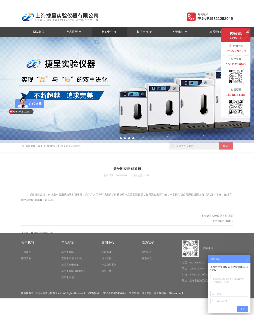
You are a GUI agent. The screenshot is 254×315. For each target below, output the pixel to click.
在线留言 (212, 3)
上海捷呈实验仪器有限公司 (50, 3)
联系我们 (226, 3)
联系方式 (147, 240)
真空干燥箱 (67, 234)
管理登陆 (134, 275)
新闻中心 (107, 31)
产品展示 (72, 31)
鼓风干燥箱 (67, 259)
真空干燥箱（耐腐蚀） (73, 253)
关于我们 (177, 31)
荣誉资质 (26, 240)
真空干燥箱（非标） (72, 240)
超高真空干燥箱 (70, 247)
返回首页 (199, 3)
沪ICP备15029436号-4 (114, 275)
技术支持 (142, 31)
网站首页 (38, 31)
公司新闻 (106, 234)
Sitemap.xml (176, 275)
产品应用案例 (109, 247)
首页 (40, 142)
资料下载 (106, 253)
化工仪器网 (160, 275)
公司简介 (26, 234)
